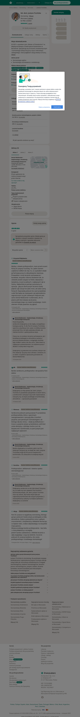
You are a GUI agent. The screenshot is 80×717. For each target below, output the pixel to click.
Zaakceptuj (57, 107)
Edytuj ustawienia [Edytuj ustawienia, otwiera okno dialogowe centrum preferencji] (44, 107)
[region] (41, 91)
